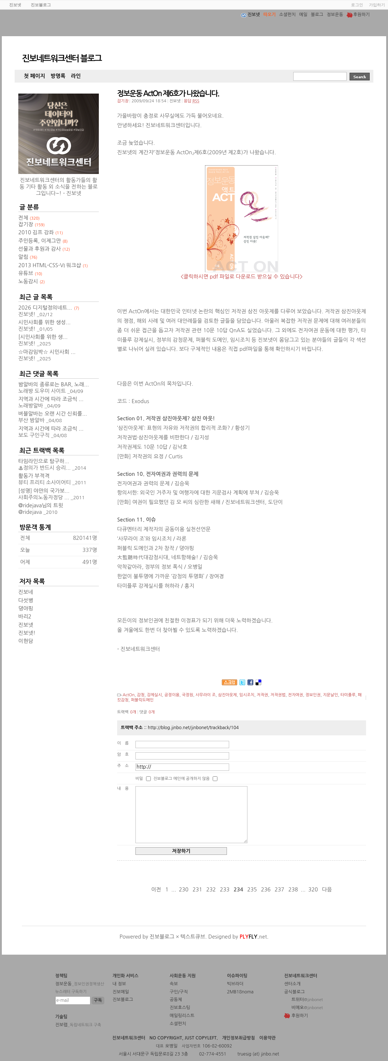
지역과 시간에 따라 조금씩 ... (50, 399)
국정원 (187, 695)
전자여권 (295, 695)
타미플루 (347, 695)
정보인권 (312, 695)
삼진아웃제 (227, 695)
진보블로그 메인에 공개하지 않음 (181, 779)
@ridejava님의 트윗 (40, 505)
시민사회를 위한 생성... (44, 322)
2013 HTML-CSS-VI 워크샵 (53, 265)
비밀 (139, 779)
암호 (125, 755)
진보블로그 (162, 936)
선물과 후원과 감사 (44, 248)
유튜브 (30, 273)
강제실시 (154, 695)
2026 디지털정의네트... (45, 307)
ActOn (129, 695)
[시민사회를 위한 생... (43, 337)
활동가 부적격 (33, 475)
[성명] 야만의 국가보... (44, 490)
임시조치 (246, 695)
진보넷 (25, 625)
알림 (27, 256)
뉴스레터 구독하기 (71, 992)
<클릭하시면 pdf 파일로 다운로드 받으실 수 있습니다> (241, 276)
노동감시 (31, 281)
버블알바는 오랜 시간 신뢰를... (52, 413)
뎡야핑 (25, 608)
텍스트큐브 (192, 936)
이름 (125, 743)
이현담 (25, 641)
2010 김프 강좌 (40, 232)
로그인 (357, 5)
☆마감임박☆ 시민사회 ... (46, 352)
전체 (29, 217)
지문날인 (330, 695)
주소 (125, 766)
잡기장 (122, 101)
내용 (125, 789)
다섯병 (25, 600)
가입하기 (377, 5)
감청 (141, 695)
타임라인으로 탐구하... (43, 461)
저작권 (262, 695)
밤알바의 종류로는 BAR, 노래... (53, 384)
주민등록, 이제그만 (43, 240)
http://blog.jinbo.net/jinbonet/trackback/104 (193, 727)
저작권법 (278, 695)
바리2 (24, 616)
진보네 (25, 592)
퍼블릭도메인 (142, 700)
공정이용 (171, 695)
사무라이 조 (205, 695)
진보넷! (27, 633)
